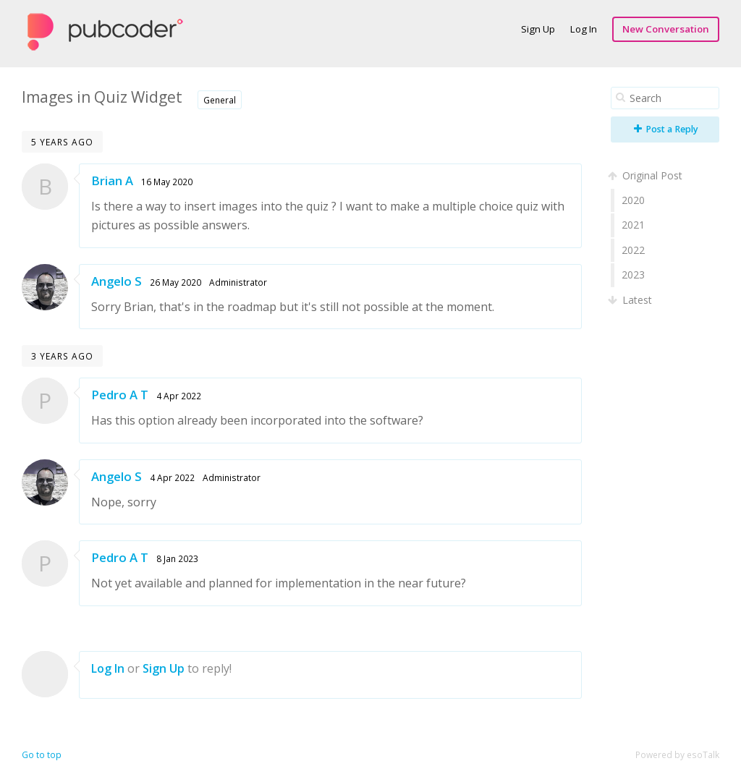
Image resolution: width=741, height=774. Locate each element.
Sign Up (538, 28)
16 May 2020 (166, 181)
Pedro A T (119, 394)
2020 (633, 200)
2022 (633, 250)
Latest (631, 300)
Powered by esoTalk (677, 755)
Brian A (112, 180)
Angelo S (116, 281)
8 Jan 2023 (177, 558)
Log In (583, 28)
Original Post (646, 175)
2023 (633, 274)
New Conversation (665, 28)
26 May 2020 (175, 282)
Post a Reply (666, 129)
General (219, 100)
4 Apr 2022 (178, 395)
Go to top (42, 755)
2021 (633, 224)
